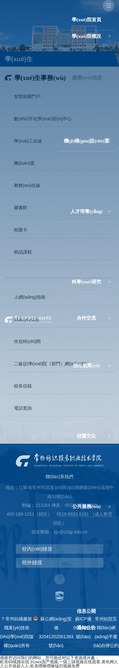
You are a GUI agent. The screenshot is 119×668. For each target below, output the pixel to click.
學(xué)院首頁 (86, 19)
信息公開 (86, 611)
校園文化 (86, 436)
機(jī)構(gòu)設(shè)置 (86, 140)
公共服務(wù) (86, 506)
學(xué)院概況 (86, 36)
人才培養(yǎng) (86, 211)
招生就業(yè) (86, 365)
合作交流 (86, 318)
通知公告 (86, 627)
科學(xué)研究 (86, 281)
